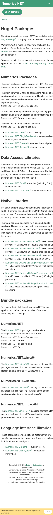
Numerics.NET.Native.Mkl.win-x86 (22, 248)
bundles (5, 51)
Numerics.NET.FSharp (17, 447)
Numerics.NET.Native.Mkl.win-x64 (22, 241)
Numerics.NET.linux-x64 (18, 411)
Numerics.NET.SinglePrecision (21, 136)
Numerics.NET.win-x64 (17, 364)
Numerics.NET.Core (16, 132)
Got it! (48, 512)
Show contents (12, 12)
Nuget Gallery (8, 39)
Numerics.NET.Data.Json (18, 190)
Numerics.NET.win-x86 (17, 387)
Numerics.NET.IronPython (18, 451)
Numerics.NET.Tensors (17, 147)
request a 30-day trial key (34, 63)
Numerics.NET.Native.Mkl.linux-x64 (23, 256)
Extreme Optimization (34, 465)
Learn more (5, 513)
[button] (49, 3)
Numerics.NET (13, 330)
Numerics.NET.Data (15, 183)
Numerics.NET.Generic (17, 143)
